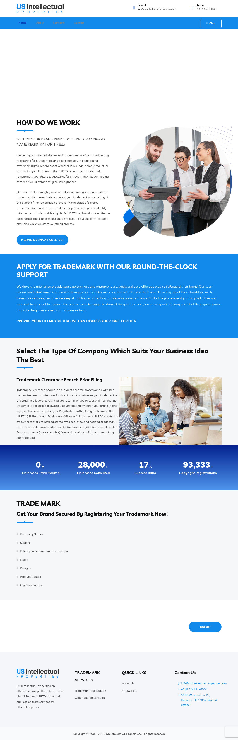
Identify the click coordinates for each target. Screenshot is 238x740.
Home (20, 23)
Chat (210, 23)
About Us (128, 683)
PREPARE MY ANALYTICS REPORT (41, 240)
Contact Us (129, 691)
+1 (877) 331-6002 (206, 9)
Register (205, 627)
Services (56, 23)
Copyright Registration (90, 698)
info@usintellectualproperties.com (157, 9)
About (39, 23)
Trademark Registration (90, 691)
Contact (77, 23)
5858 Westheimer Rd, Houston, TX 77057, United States (199, 700)
